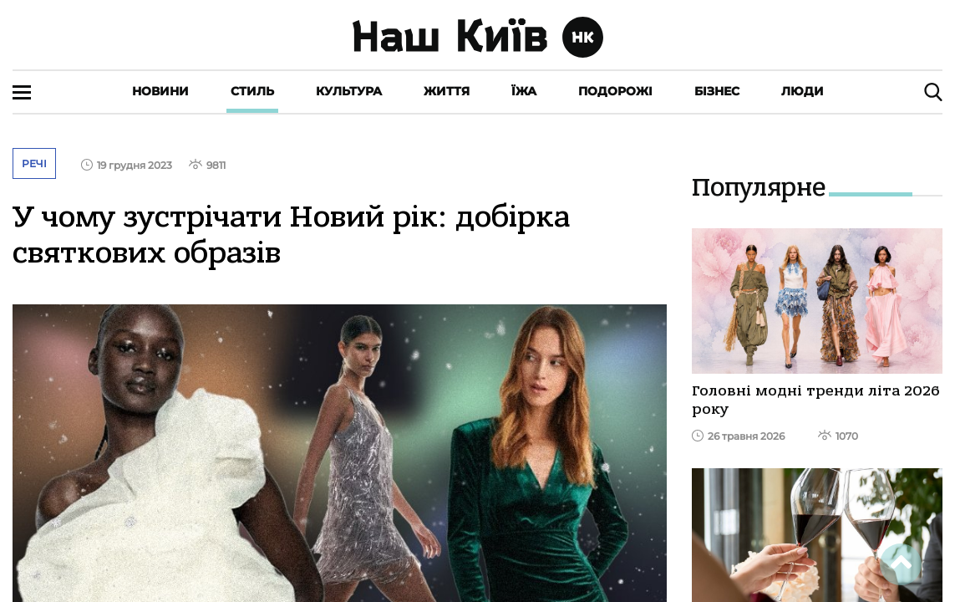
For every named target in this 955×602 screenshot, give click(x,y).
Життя (447, 91)
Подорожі (615, 91)
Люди (802, 91)
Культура (349, 91)
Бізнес (716, 91)
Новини (160, 91)
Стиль (252, 91)
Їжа (523, 91)
